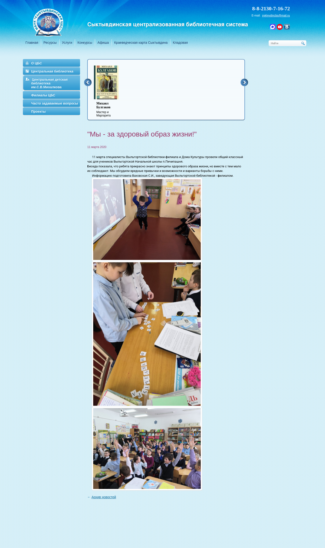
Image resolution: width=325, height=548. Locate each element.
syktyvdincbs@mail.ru (276, 15)
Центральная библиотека (52, 71)
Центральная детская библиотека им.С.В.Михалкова (49, 83)
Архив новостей (104, 497)
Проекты (38, 111)
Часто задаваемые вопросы (54, 103)
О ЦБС (36, 63)
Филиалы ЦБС (43, 95)
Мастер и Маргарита (109, 109)
